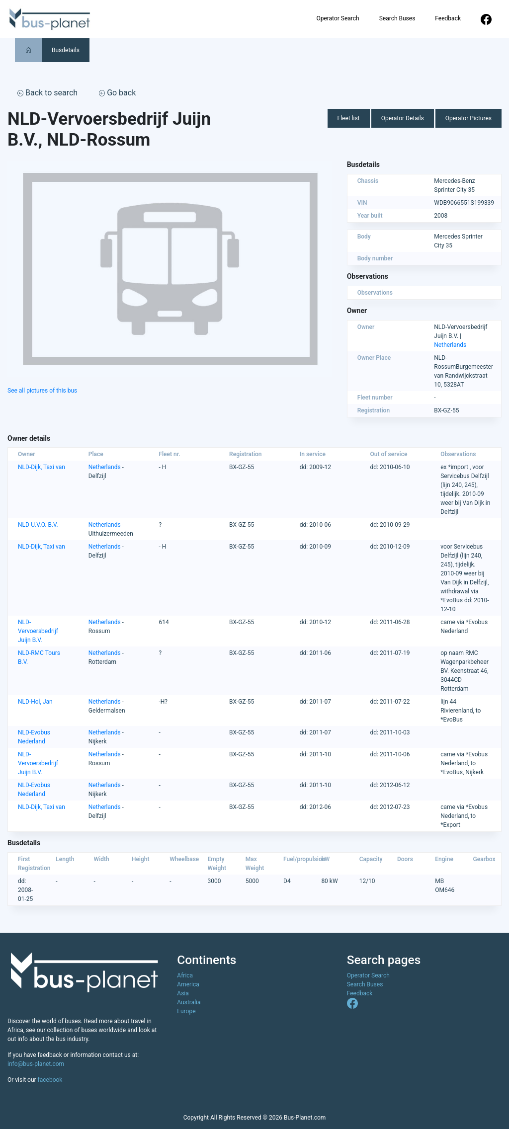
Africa (185, 975)
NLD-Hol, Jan (35, 701)
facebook (50, 1079)
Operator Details (402, 118)
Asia (182, 993)
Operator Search (337, 18)
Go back (117, 92)
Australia (188, 1002)
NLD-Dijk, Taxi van (41, 467)
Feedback (448, 18)
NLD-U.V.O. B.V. (38, 524)
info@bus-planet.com (35, 1063)
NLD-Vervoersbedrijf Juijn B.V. (38, 631)
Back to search (47, 92)
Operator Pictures (468, 118)
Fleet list (349, 118)
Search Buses (397, 18)
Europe (186, 1011)
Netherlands (450, 344)
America (188, 984)
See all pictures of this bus (42, 390)
